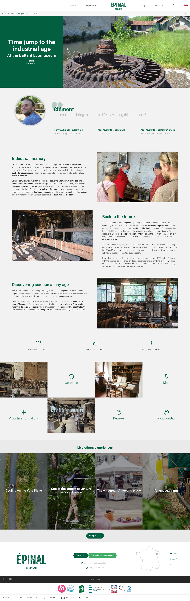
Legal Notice (95, 579)
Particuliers (31, 64)
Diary (18, 598)
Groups (83, 598)
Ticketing (32, 598)
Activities (49, 598)
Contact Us (80, 555)
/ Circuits (67, 598)
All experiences (95, 536)
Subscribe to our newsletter (102, 555)
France (173, 553)
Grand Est (174, 559)
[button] (72, 6)
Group (31, 61)
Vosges (173, 565)
